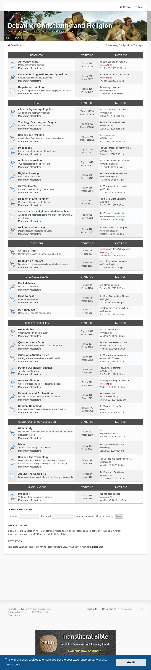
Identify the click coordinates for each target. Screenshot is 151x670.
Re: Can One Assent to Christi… (115, 342)
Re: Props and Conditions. (112, 472)
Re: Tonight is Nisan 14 (110, 406)
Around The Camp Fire (32, 473)
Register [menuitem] (125, 7)
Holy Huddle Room (29, 380)
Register (25, 509)
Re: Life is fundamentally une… (114, 173)
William (105, 113)
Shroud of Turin (27, 250)
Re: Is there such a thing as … (114, 261)
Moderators (35, 68)
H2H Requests (27, 309)
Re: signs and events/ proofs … (114, 444)
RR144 (105, 189)
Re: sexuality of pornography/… (114, 227)
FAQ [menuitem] (17, 38)
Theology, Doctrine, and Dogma (37, 122)
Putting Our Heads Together (35, 367)
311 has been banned (110, 494)
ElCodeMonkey (109, 285)
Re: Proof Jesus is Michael (112, 122)
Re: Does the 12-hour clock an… (115, 308)
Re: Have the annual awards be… (116, 74)
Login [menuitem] (139, 7)
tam (104, 409)
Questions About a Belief (33, 355)
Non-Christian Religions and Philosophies (43, 211)
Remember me (104, 516)
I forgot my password (84, 516)
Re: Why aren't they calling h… (114, 186)
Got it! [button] (131, 662)
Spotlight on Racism (30, 261)
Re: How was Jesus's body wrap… (116, 249)
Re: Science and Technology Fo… (116, 459)
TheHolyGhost (109, 396)
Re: (101, 430)
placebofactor (108, 433)
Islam (21, 444)
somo (105, 447)
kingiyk (105, 299)
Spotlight (37, 243)
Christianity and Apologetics (35, 109)
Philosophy (25, 147)
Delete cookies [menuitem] (109, 609)
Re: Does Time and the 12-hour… (115, 296)
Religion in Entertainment (33, 198)
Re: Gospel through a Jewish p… (115, 380)
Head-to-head (26, 296)
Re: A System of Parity (110, 368)
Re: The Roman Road (110, 329)
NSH (104, 202)
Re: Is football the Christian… (113, 199)
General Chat (26, 329)
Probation (24, 493)
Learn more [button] (13, 664)
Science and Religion (31, 135)
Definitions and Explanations (35, 393)
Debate (37, 103)
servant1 (106, 125)
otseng (105, 65)
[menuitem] (11, 615)
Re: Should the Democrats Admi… (116, 160)
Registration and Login (32, 87)
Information (37, 55)
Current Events (27, 186)
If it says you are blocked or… (114, 62)
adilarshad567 (97, 547)
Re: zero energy (107, 135)
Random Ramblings (30, 406)
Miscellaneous (37, 487)
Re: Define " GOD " (109, 393)
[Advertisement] (75, 579)
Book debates (26, 283)
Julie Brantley (108, 231)
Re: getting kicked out (110, 87)
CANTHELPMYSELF (112, 216)
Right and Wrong (28, 173)
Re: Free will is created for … (113, 213)
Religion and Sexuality (32, 227)
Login (11, 509)
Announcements (28, 61)
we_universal (17, 612)
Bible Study (25, 428)
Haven (105, 311)
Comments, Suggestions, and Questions (42, 74)
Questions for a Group (31, 342)
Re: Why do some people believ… (116, 355)
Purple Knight (108, 164)
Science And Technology (33, 457)
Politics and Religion (30, 160)
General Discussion (37, 323)
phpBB (20, 609)
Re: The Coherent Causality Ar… (115, 109)
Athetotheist (108, 90)
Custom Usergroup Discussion (37, 422)
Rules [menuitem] (8, 38)
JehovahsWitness (110, 345)
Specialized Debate (37, 277)
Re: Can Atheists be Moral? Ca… (115, 148)
